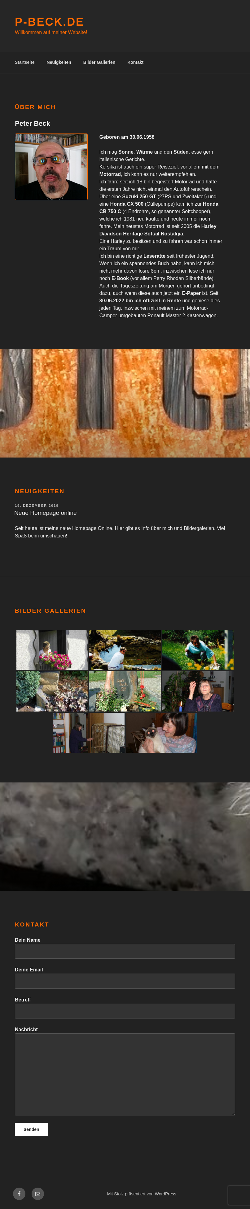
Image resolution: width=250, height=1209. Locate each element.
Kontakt (135, 62)
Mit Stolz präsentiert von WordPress (141, 1193)
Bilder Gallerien (99, 62)
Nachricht (125, 1071)
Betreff (125, 1007)
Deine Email (125, 977)
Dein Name (125, 948)
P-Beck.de (49, 21)
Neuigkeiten (59, 62)
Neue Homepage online (45, 513)
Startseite (25, 62)
